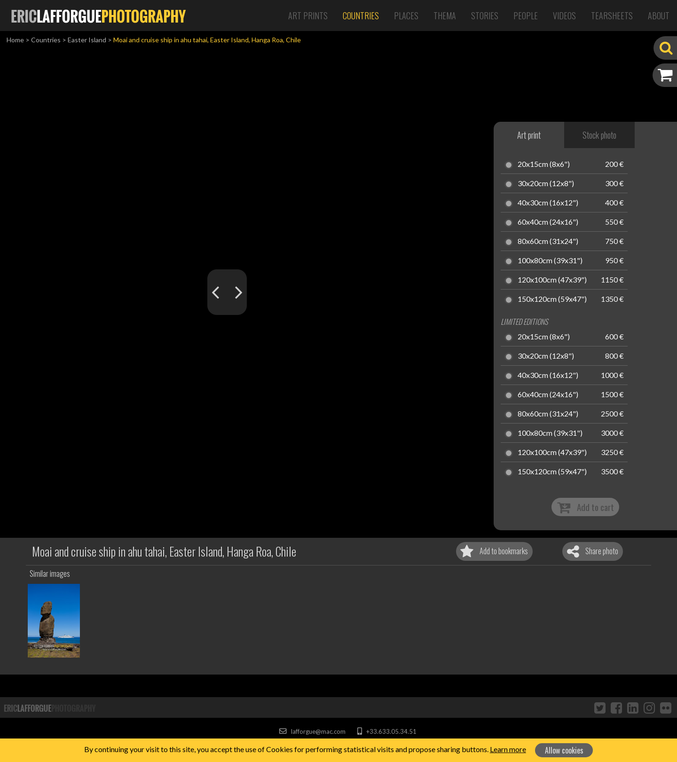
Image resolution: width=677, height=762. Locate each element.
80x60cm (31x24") (548, 241)
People (525, 15)
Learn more (508, 749)
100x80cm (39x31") (550, 261)
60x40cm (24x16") (548, 222)
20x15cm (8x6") (544, 164)
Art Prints (308, 15)
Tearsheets (612, 15)
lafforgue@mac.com (312, 731)
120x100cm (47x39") (552, 280)
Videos (564, 15)
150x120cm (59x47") (552, 299)
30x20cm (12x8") (546, 184)
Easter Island (87, 40)
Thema (444, 15)
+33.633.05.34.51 (386, 731)
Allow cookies (564, 750)
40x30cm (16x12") (548, 203)
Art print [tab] (529, 135)
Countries (361, 15)
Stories (484, 15)
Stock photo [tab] (599, 135)
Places (406, 15)
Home (15, 40)
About (658, 15)
